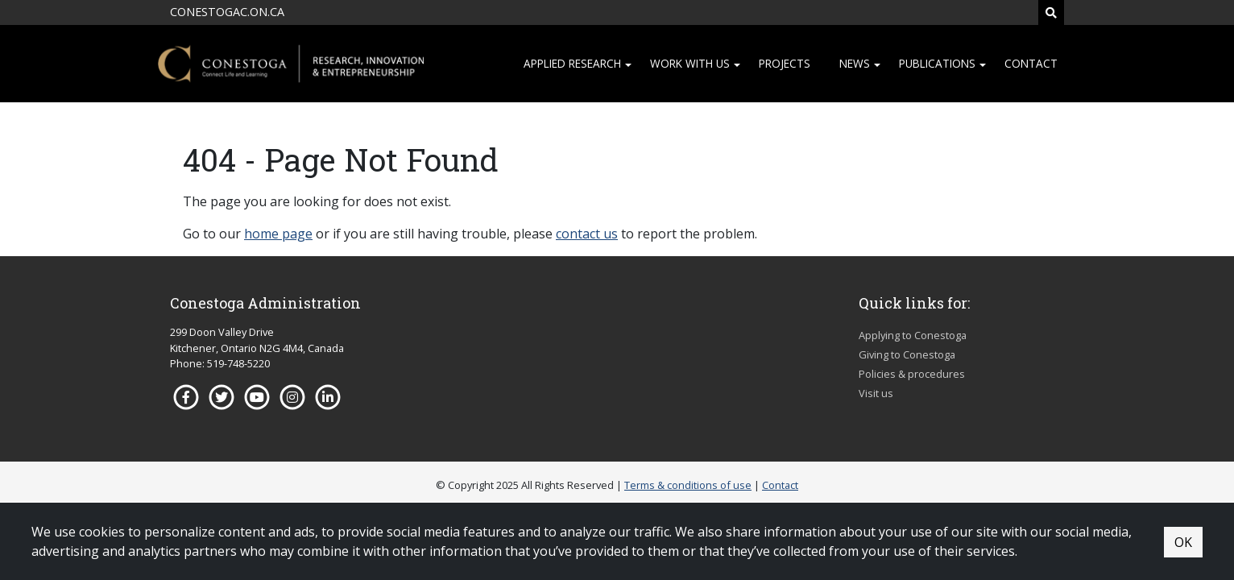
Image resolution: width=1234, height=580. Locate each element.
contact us (587, 233)
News (854, 63)
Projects (784, 63)
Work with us (690, 63)
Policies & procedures (912, 374)
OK (1183, 542)
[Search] (1051, 12)
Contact (1031, 63)
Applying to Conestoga (913, 335)
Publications (937, 63)
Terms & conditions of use (688, 485)
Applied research (572, 63)
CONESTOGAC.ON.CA (227, 11)
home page (278, 233)
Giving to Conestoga (907, 354)
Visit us (876, 393)
